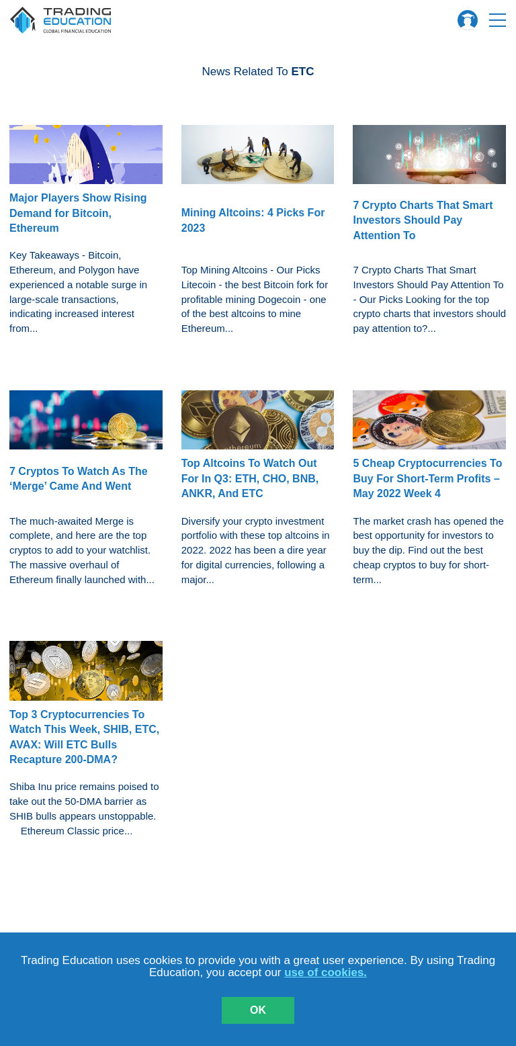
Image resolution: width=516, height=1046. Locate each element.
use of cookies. (325, 972)
